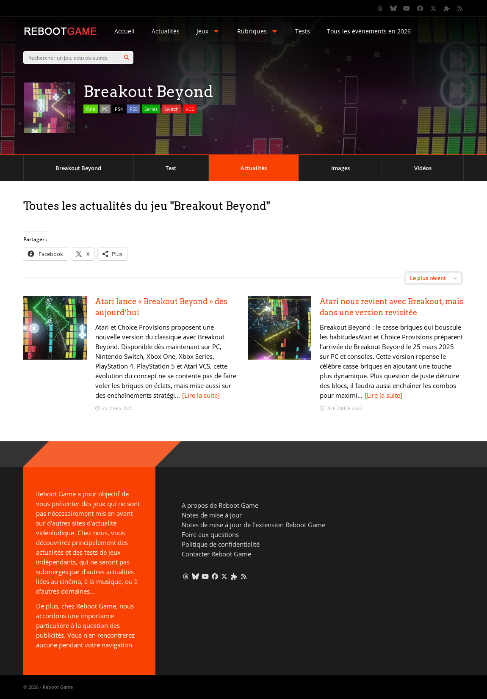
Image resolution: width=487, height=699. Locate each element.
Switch (171, 109)
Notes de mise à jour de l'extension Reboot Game (253, 524)
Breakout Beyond (78, 168)
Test (171, 168)
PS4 (119, 109)
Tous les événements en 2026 (369, 31)
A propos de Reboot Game (220, 505)
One (90, 109)
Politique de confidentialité (221, 544)
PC (105, 109)
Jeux (208, 31)
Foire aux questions (210, 534)
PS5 (134, 109)
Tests (302, 31)
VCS (189, 109)
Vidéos (423, 168)
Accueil (124, 31)
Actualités (166, 31)
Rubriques (258, 31)
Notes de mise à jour (212, 515)
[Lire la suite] (201, 395)
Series (151, 109)
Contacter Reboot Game (216, 554)
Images (340, 168)
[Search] (126, 57)
